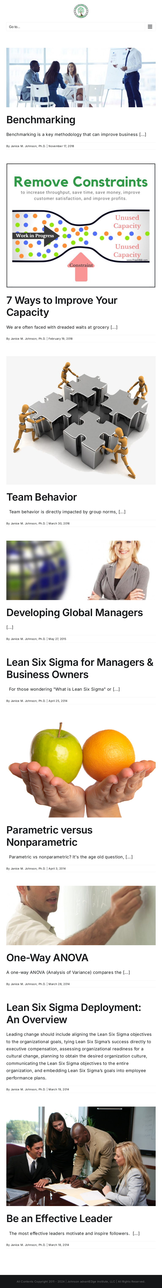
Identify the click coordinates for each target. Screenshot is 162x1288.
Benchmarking (40, 119)
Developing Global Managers (74, 612)
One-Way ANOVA (47, 957)
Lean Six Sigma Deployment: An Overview (73, 1013)
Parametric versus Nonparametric (49, 836)
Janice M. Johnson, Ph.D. (28, 146)
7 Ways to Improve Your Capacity (61, 306)
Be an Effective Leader (59, 1218)
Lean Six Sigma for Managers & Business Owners (79, 668)
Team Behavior (41, 497)
